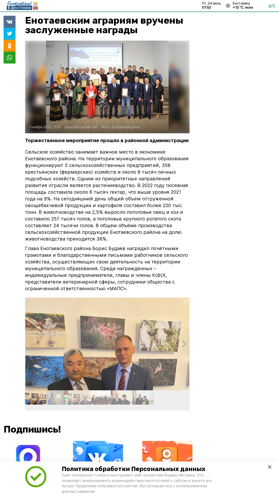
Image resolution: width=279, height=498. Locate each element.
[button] (184, 344)
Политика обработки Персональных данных (133, 469)
